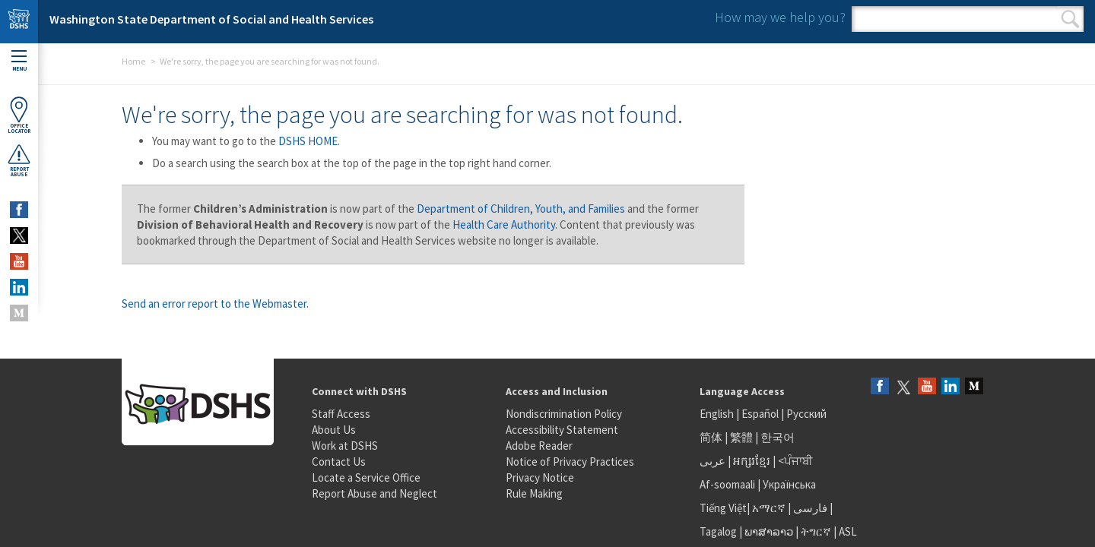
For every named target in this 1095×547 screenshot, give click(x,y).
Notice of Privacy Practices (570, 461)
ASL (848, 531)
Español (760, 413)
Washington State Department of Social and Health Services (211, 19)
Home (133, 61)
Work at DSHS (345, 445)
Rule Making (534, 493)
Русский (806, 413)
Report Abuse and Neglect (374, 493)
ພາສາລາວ (768, 531)
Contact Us (339, 461)
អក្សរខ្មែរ (751, 461)
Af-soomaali (727, 484)
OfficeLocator (19, 115)
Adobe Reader (539, 445)
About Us (334, 429)
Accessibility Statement (562, 429)
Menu (19, 61)
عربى (712, 461)
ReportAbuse (19, 160)
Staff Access (341, 413)
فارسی (809, 508)
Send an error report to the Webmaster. (215, 303)
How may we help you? (780, 17)
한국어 (777, 437)
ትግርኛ (816, 531)
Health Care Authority (503, 224)
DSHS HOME (308, 141)
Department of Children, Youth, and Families (521, 208)
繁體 (742, 437)
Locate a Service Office (366, 477)
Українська (789, 484)
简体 (711, 437)
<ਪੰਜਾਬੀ (795, 461)
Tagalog (718, 531)
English (718, 413)
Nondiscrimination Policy (564, 413)
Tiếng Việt (723, 508)
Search (1070, 19)
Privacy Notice (540, 477)
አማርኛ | (771, 508)
